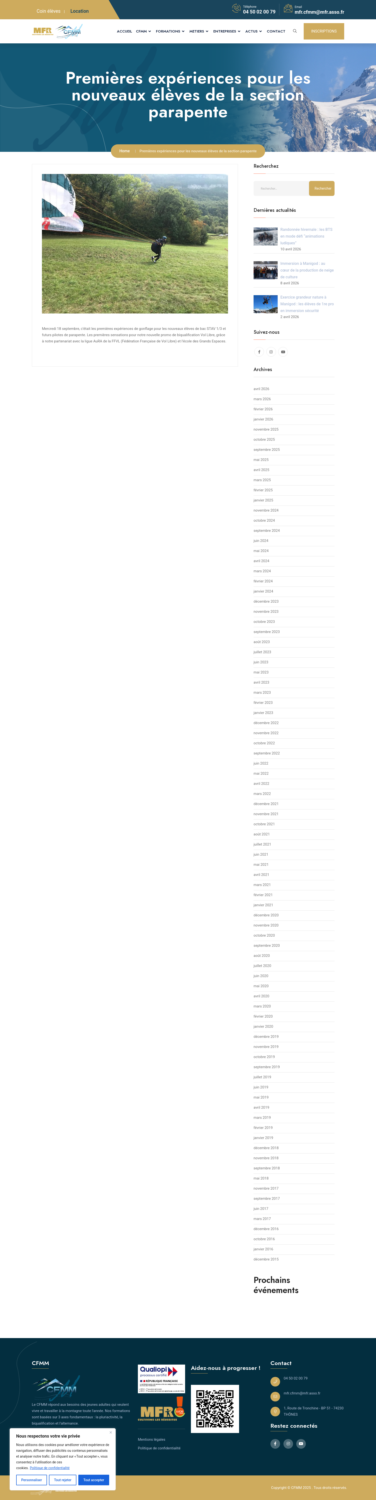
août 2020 (262, 955)
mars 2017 (262, 1219)
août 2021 (262, 834)
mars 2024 (262, 571)
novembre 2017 (266, 1188)
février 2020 (263, 1016)
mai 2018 (261, 1178)
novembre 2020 (266, 925)
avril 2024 (261, 561)
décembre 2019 (266, 1036)
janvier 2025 (263, 500)
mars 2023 (262, 692)
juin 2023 (261, 662)
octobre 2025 (264, 439)
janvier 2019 (263, 1138)
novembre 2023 (266, 611)
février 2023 (263, 702)
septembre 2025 (267, 449)
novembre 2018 (266, 1158)
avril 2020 (261, 996)
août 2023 (262, 642)
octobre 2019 (264, 1057)
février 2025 (263, 490)
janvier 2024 (263, 591)
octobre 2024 (264, 520)
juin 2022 (261, 763)
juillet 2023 (262, 652)
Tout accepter (93, 1480)
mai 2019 (261, 1097)
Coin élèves (48, 11)
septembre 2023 (267, 632)
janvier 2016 (263, 1249)
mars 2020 (262, 1006)
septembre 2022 (267, 753)
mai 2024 (261, 551)
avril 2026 (261, 389)
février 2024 (263, 581)
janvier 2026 (263, 419)
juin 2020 (261, 976)
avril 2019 (261, 1107)
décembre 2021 (266, 804)
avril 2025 (261, 470)
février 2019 (263, 1128)
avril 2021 (261, 875)
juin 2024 (261, 541)
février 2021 (263, 895)
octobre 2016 (264, 1239)
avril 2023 (261, 682)
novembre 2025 (266, 429)
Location (79, 11)
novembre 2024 (266, 510)
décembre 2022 (266, 723)
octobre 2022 (264, 743)
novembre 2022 (266, 733)
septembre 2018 (267, 1168)
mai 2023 (261, 672)
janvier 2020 (263, 1026)
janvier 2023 (263, 713)
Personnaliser (31, 1480)
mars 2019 (262, 1117)
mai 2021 (261, 864)
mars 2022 (262, 794)
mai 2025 (261, 460)
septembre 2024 (267, 530)
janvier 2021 (263, 905)
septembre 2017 (267, 1198)
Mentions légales (151, 1439)
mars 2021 (262, 885)
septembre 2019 (267, 1067)
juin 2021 (261, 854)
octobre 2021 (264, 824)
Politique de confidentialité (50, 1468)
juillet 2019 (262, 1077)
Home (124, 151)
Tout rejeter (62, 1480)
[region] (63, 1459)
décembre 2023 (266, 601)
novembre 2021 (266, 814)
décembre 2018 (266, 1148)
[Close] (111, 1432)
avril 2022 (261, 783)
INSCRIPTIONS (324, 31)
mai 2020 (261, 986)
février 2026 (263, 409)
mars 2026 (262, 399)
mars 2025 (262, 480)
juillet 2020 (262, 966)
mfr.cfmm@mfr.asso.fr (319, 12)
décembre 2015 (266, 1259)
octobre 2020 (264, 935)
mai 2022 (261, 773)
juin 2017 (261, 1209)
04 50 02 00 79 (259, 12)
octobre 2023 (264, 622)
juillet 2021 (262, 844)
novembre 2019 (266, 1047)
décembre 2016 (266, 1229)
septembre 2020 (267, 945)
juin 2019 (261, 1087)
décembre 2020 (266, 915)
